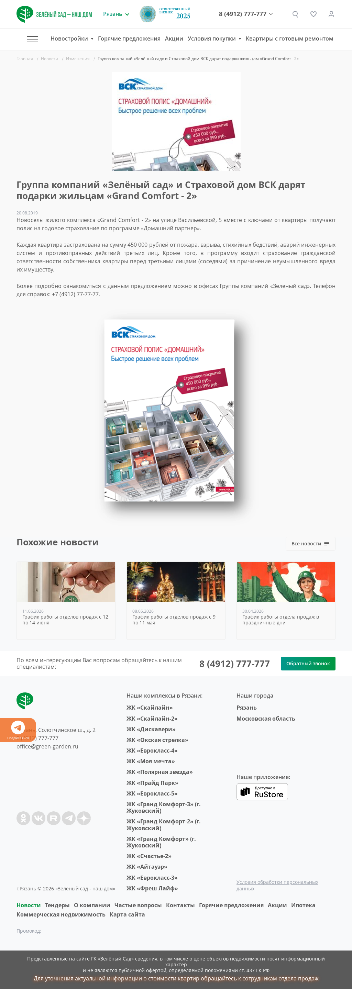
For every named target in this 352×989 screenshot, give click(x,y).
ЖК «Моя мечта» (150, 761)
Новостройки (69, 38)
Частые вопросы (138, 905)
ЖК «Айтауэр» (146, 866)
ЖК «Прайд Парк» (152, 783)
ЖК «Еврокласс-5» (152, 793)
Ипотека (303, 905)
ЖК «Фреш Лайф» (152, 888)
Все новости (311, 543)
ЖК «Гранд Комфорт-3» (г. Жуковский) (163, 807)
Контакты (180, 905)
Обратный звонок (308, 663)
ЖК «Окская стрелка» (157, 740)
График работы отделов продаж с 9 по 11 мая (174, 620)
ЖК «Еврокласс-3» (152, 877)
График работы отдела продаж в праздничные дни (280, 620)
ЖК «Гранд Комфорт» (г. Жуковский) (161, 842)
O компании (92, 905)
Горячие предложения (129, 38)
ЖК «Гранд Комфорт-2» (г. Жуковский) (163, 825)
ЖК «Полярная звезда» (159, 772)
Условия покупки (212, 38)
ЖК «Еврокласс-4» (152, 750)
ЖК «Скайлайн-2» (152, 718)
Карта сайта (127, 914)
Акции (174, 38)
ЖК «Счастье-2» (149, 856)
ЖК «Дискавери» (151, 729)
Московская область (265, 718)
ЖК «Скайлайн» (149, 707)
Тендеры (57, 905)
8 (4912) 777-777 (243, 14)
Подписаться (18, 730)
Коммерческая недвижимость (61, 914)
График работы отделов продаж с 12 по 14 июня (65, 620)
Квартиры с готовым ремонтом (289, 38)
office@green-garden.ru (47, 746)
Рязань (246, 707)
